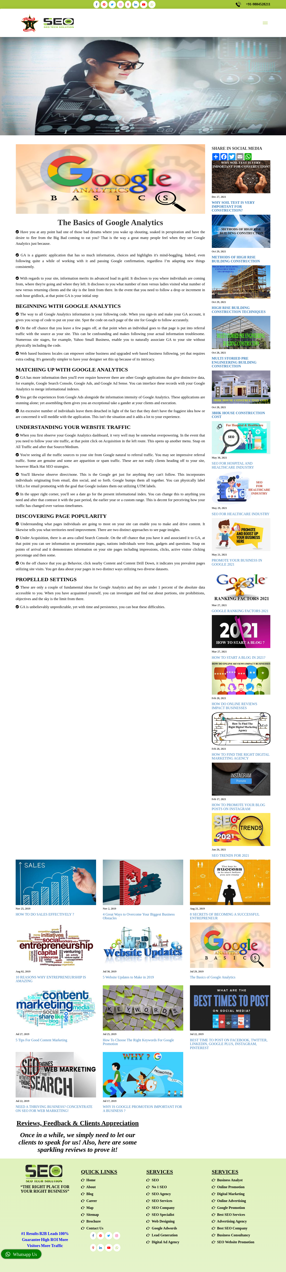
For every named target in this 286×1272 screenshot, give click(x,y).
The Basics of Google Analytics (213, 977)
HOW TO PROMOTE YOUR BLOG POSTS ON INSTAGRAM (238, 807)
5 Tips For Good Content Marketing (41, 1040)
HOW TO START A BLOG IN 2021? (238, 657)
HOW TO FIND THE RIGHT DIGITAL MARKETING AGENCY (240, 756)
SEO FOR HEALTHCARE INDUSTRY (241, 514)
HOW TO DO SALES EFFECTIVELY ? (45, 914)
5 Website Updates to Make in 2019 (128, 977)
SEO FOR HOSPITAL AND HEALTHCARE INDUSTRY (233, 465)
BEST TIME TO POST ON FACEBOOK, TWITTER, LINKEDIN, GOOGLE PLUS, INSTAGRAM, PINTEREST (228, 1044)
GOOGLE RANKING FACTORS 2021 (240, 611)
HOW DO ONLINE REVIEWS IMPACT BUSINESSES (234, 706)
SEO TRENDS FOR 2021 (230, 855)
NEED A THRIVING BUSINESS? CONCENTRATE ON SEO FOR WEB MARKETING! (54, 1109)
